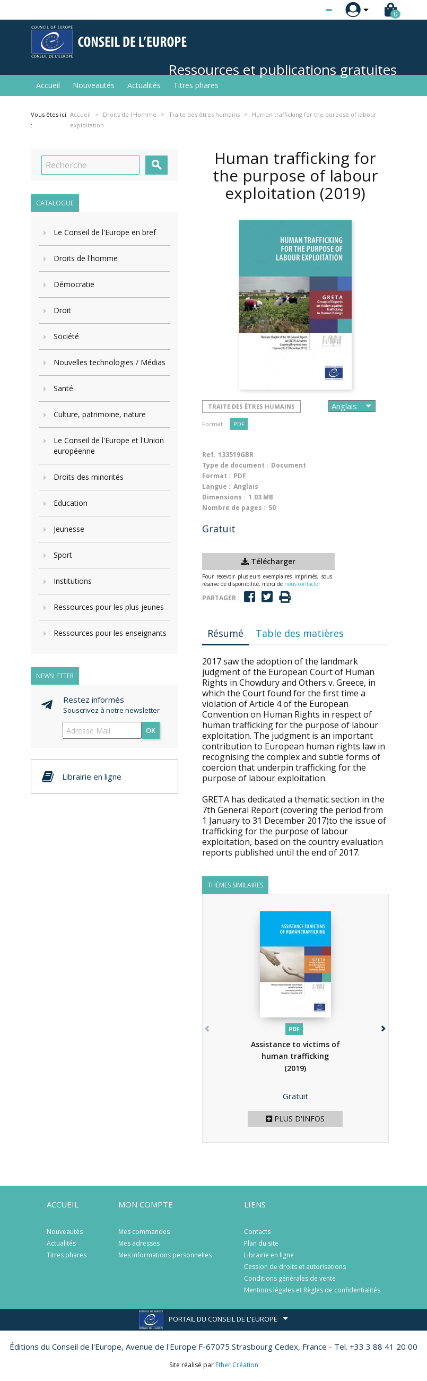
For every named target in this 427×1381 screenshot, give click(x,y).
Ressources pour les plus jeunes (109, 607)
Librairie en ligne (269, 1254)
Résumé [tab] (225, 633)
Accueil (48, 85)
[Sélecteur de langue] (307, 10)
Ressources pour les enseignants (110, 633)
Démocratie (74, 284)
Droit (62, 310)
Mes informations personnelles (165, 1254)
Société (66, 336)
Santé (63, 388)
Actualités (144, 85)
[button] (382, 1026)
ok (150, 730)
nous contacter (302, 584)
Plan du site (261, 1243)
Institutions (73, 581)
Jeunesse (69, 529)
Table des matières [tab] (300, 633)
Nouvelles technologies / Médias (109, 362)
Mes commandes (144, 1231)
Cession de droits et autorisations (295, 1266)
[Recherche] (90, 165)
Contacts (257, 1231)
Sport (63, 555)
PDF (239, 424)
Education (71, 503)
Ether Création (236, 1364)
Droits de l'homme (86, 258)
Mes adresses (139, 1243)
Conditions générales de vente (290, 1278)
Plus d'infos (295, 1119)
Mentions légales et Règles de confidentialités (312, 1289)
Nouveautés (94, 85)
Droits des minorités (89, 477)
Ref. (209, 454)
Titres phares (196, 85)
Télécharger (268, 561)
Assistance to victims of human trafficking (295, 1056)
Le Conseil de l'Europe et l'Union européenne (109, 445)
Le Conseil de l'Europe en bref (105, 232)
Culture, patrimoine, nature (100, 414)
